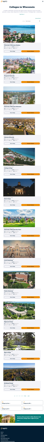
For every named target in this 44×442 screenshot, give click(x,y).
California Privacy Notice (4, 439)
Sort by (24, 21)
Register (18, 420)
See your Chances (30, 51)
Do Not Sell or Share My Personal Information (8, 441)
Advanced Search (38, 18)
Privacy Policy (3, 436)
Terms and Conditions (4, 435)
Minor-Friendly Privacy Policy (5, 438)
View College (12, 51)
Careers (2, 433)
